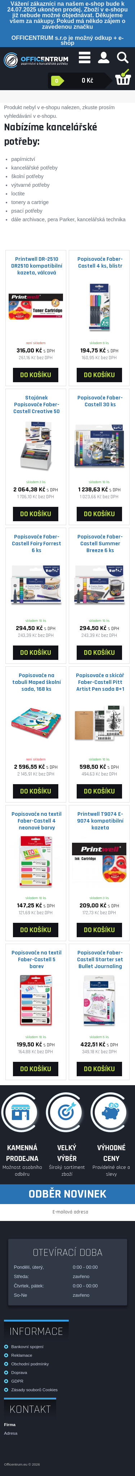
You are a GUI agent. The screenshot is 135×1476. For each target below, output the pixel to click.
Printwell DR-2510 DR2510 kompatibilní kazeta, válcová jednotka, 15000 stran (36, 266)
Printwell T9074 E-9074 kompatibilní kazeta (100, 820)
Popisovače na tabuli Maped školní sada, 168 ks (36, 682)
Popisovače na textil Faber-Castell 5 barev (37, 959)
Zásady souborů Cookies (34, 1389)
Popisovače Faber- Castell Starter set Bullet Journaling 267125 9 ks (100, 959)
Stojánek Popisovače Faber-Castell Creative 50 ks (36, 404)
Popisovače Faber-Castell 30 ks (100, 401)
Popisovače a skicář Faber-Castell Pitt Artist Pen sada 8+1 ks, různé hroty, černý (100, 682)
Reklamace (21, 1355)
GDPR (17, 1381)
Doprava (19, 1372)
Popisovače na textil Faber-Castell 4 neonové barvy (37, 820)
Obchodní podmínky (30, 1363)
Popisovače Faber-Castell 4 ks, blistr (100, 262)
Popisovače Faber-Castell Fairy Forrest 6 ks (36, 543)
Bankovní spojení (27, 1346)
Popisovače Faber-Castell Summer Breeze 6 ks (100, 543)
